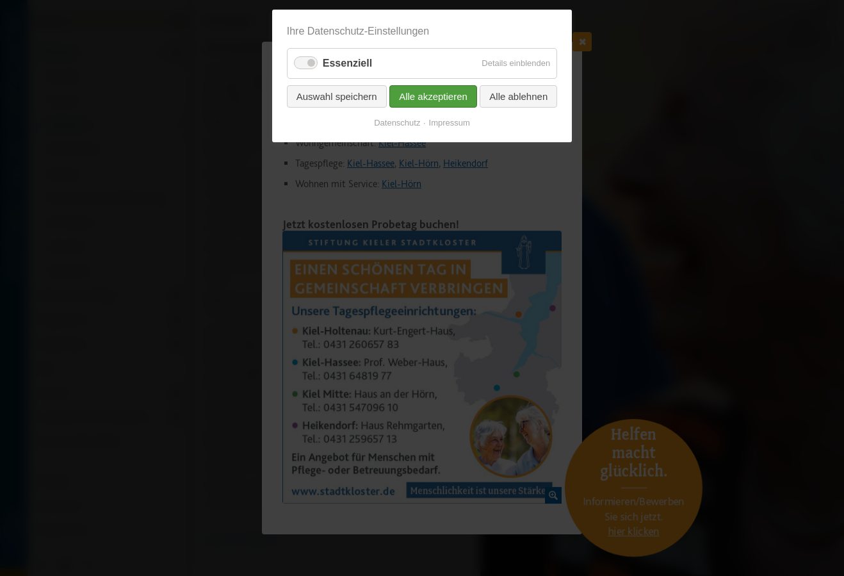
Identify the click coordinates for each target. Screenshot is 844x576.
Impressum (449, 123)
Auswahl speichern (336, 96)
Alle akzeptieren (433, 96)
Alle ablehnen (518, 96)
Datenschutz (397, 123)
